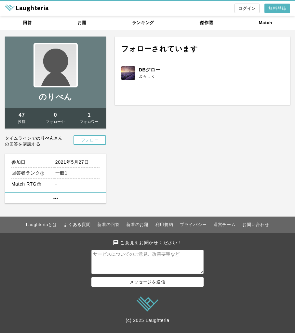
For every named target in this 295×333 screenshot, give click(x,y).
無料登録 (277, 8)
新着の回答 (108, 224)
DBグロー (149, 69)
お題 (81, 22)
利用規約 (164, 224)
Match (265, 22)
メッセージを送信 (148, 285)
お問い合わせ (255, 224)
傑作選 (206, 22)
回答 (27, 22)
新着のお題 (137, 224)
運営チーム (224, 224)
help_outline (42, 173)
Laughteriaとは (41, 224)
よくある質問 (77, 224)
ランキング (143, 22)
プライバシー (193, 224)
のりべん (55, 96)
